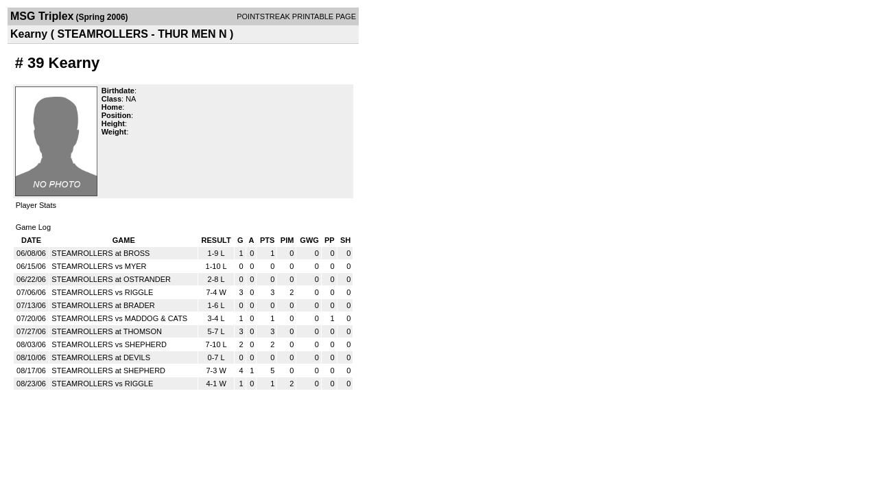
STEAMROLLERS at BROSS (100, 253)
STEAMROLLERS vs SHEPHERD (108, 344)
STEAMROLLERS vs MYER (98, 266)
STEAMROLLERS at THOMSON (106, 331)
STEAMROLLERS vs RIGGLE (102, 292)
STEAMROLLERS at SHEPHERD (108, 370)
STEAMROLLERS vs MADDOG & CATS (119, 318)
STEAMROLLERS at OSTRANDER (111, 279)
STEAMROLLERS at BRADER (102, 305)
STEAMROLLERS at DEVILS (100, 357)
